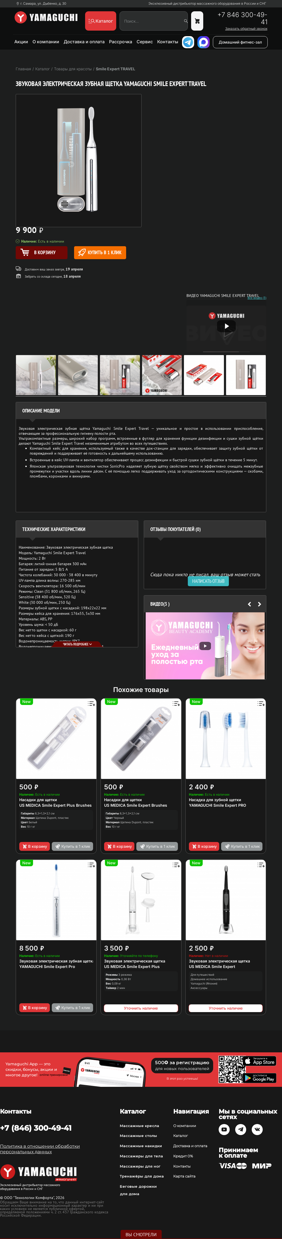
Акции (21, 41)
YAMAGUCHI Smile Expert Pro (47, 966)
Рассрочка (120, 41)
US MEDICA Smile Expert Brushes (135, 805)
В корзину (34, 846)
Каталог (180, 1135)
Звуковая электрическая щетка (134, 961)
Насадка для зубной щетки (215, 799)
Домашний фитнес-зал (240, 42)
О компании (45, 41)
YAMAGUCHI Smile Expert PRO (217, 805)
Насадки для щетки (38, 799)
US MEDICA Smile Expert (212, 966)
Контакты (167, 41)
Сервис (145, 41)
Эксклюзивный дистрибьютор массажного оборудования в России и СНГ (207, 4)
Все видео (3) (257, 298)
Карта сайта (184, 1176)
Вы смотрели (141, 1235)
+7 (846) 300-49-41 (36, 1128)
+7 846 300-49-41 (242, 18)
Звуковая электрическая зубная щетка (57, 961)
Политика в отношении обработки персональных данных (40, 1149)
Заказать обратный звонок (246, 29)
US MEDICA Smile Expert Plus (132, 966)
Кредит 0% (183, 1156)
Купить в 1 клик (99, 252)
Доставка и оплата (84, 41)
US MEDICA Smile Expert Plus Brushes (55, 805)
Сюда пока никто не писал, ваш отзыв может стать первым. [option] (205, 576)
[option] (205, 645)
